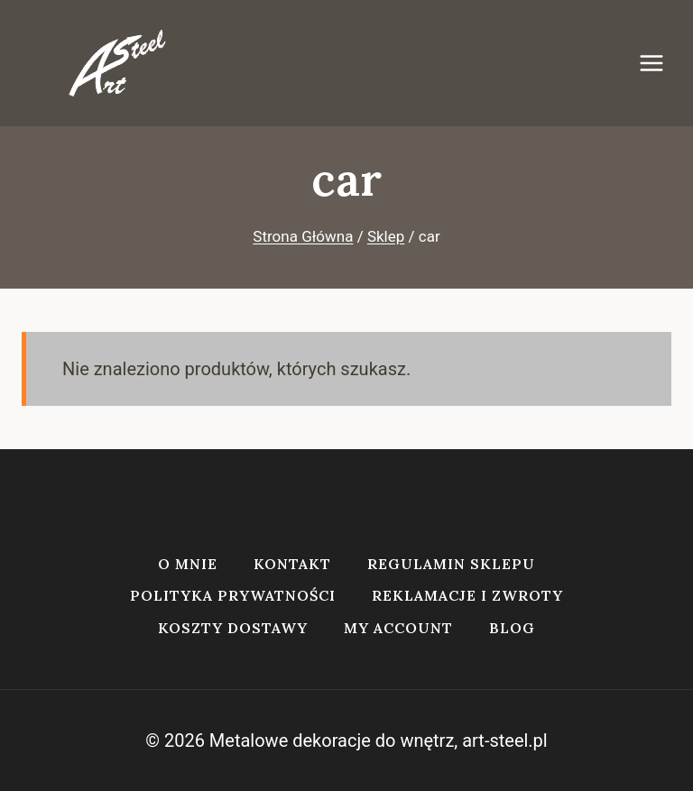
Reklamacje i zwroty (467, 595)
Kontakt (292, 564)
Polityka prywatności (233, 595)
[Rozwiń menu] (660, 62)
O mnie (187, 564)
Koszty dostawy (233, 628)
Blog (512, 628)
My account (398, 628)
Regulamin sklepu (451, 564)
